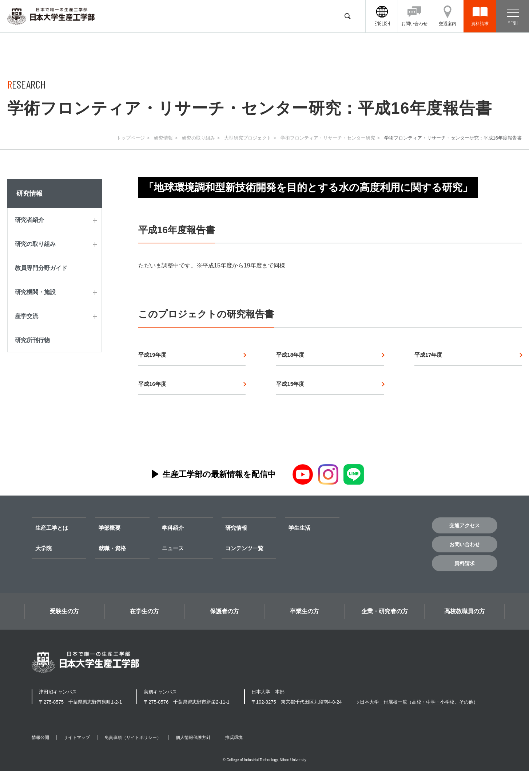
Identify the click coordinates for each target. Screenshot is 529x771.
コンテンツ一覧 (244, 548)
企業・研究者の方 (384, 611)
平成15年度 (290, 384)
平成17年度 (428, 355)
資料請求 (464, 563)
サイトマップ (77, 737)
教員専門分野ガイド (41, 268)
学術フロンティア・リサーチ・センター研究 (328, 138)
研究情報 (163, 138)
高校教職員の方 (464, 611)
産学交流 (26, 316)
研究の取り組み (198, 138)
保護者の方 (224, 611)
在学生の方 (144, 611)
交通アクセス (464, 525)
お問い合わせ (464, 544)
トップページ (130, 138)
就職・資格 (112, 548)
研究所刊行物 (32, 340)
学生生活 (299, 528)
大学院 (43, 548)
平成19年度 (152, 355)
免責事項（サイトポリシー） (132, 737)
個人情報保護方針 (193, 737)
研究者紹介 (29, 220)
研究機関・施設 (35, 292)
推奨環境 (234, 737)
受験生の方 (64, 611)
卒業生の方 (304, 611)
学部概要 (109, 528)
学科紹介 (173, 528)
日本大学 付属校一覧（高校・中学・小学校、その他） (419, 702)
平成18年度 (290, 355)
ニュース (173, 548)
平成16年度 (152, 384)
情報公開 (40, 737)
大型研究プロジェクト (247, 138)
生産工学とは (51, 528)
